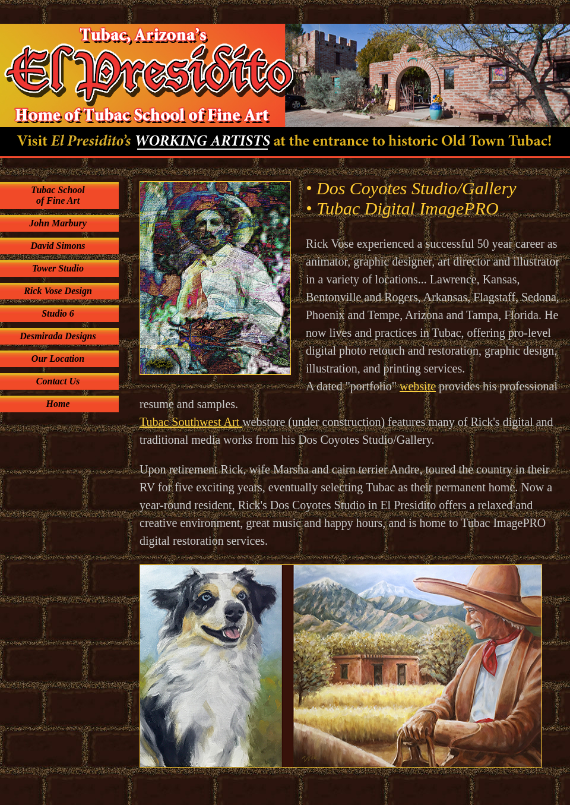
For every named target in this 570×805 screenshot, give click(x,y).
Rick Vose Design (58, 291)
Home (58, 404)
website (418, 386)
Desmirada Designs (58, 336)
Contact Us (58, 381)
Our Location (57, 358)
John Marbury (57, 223)
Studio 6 (58, 313)
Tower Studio (58, 268)
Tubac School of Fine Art (58, 195)
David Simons (57, 246)
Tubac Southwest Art (191, 421)
